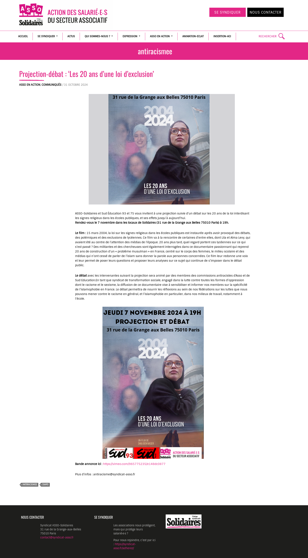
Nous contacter (266, 12)
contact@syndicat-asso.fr (57, 537)
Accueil (23, 36)
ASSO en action (160, 36)
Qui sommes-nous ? (97, 36)
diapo (45, 484)
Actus (71, 36)
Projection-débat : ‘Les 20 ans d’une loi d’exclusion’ (86, 73)
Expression (130, 36)
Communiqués (51, 85)
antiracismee (29, 484)
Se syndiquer (227, 12)
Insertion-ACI (222, 36)
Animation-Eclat (193, 36)
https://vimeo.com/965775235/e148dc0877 (134, 464)
